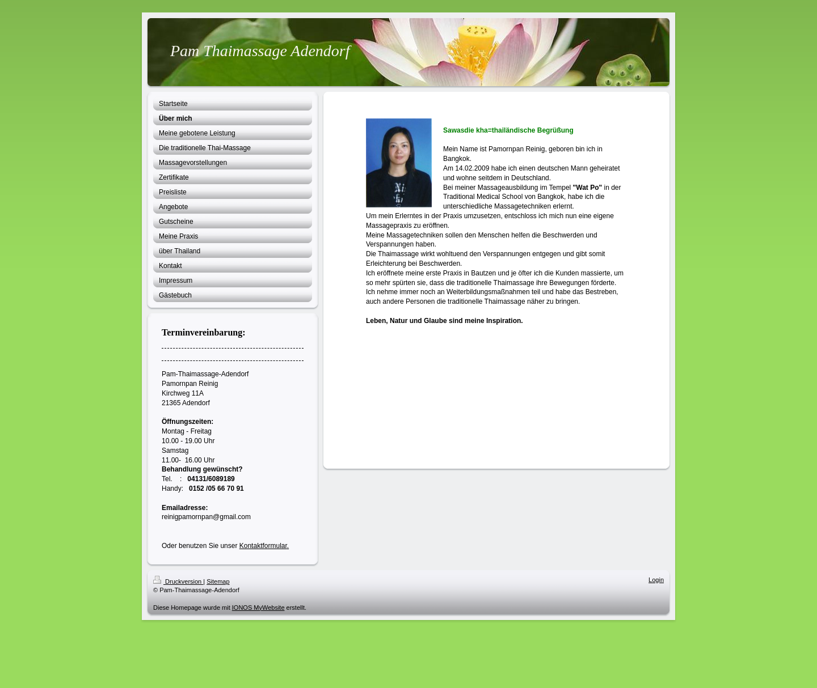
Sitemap (218, 581)
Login (656, 579)
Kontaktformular (263, 546)
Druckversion (178, 581)
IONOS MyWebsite (258, 607)
